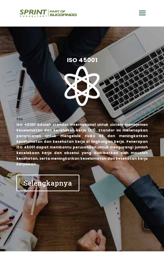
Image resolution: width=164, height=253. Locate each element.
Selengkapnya (48, 183)
